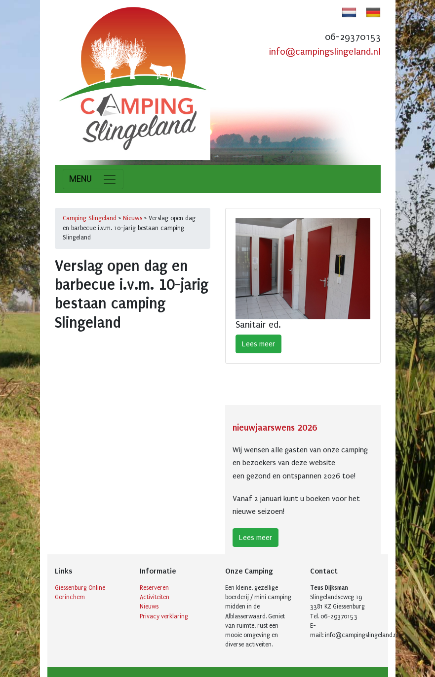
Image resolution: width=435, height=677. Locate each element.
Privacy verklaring (164, 616)
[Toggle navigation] (93, 179)
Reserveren (154, 587)
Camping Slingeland (90, 218)
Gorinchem (70, 597)
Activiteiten (154, 597)
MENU (80, 178)
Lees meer (258, 343)
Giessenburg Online (80, 587)
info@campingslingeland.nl (325, 51)
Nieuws (132, 218)
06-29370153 (353, 37)
